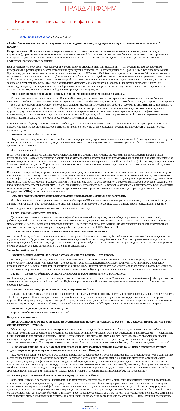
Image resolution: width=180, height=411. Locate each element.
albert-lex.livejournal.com (35, 36)
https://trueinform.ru (90, 408)
